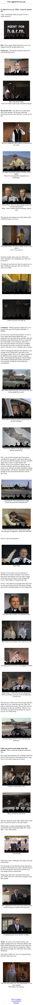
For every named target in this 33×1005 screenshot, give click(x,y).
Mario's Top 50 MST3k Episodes (16, 1001)
